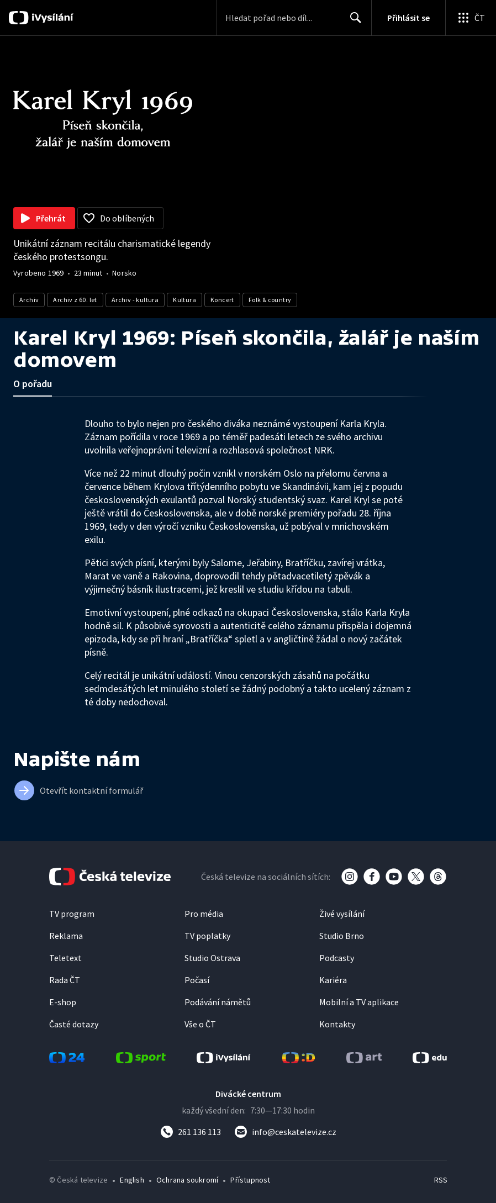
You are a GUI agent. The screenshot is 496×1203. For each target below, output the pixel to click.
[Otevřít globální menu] (470, 17)
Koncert (222, 300)
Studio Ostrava (212, 957)
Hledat (353, 22)
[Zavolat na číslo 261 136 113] (190, 1131)
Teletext (65, 957)
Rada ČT (64, 979)
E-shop (62, 1001)
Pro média (203, 913)
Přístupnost (250, 1180)
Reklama (66, 935)
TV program (71, 913)
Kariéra (333, 979)
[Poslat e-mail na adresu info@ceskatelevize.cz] (285, 1131)
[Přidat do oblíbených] (120, 218)
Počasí (196, 979)
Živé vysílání (342, 913)
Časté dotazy (73, 1024)
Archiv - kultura (135, 300)
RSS (440, 1180)
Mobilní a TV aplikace (359, 1001)
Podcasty (336, 957)
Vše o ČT (200, 1024)
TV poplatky (207, 935)
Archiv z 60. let (75, 300)
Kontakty (337, 1024)
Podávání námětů (217, 1001)
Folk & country (270, 300)
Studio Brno (341, 935)
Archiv (29, 300)
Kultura (184, 300)
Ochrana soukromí (187, 1180)
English (132, 1180)
